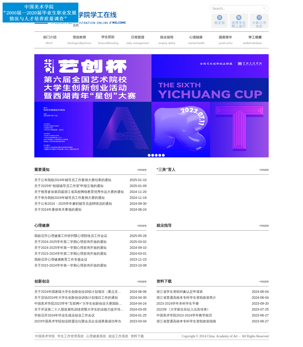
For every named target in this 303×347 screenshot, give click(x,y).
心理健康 (42, 225)
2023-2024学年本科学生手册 (177, 303)
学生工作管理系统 (70, 336)
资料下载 (164, 281)
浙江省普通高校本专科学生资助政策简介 (186, 297)
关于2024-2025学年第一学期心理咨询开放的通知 (70, 247)
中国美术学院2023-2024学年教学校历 (184, 315)
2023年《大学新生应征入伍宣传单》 (183, 309)
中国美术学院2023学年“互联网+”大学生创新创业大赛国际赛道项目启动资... (79, 303)
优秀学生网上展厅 (239, 24)
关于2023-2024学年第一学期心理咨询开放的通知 (70, 265)
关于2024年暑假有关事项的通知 (57, 209)
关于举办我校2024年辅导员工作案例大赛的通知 (69, 198)
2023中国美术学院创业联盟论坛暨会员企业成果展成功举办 (77, 321)
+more (142, 170)
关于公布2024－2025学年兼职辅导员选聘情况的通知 (73, 203)
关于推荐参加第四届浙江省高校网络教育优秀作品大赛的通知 (79, 192)
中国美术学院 (45, 336)
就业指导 (164, 225)
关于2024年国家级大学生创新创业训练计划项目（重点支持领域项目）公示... (79, 292)
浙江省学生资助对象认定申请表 (179, 292)
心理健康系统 (96, 336)
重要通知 (42, 170)
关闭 (75, 25)
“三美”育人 (166, 170)
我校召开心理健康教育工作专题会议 (60, 259)
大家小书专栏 (259, 24)
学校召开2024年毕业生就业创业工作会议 (64, 315)
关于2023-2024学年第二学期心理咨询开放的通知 (70, 253)
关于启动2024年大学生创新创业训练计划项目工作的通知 (76, 297)
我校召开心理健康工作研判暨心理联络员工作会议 (70, 236)
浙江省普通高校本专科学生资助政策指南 (186, 321)
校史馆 (219, 23)
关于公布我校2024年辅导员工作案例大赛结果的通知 (72, 180)
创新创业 (42, 281)
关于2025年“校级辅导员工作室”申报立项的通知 (68, 186)
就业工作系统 (118, 336)
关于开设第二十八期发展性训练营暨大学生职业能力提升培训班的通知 (79, 309)
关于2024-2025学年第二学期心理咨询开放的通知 (70, 242)
